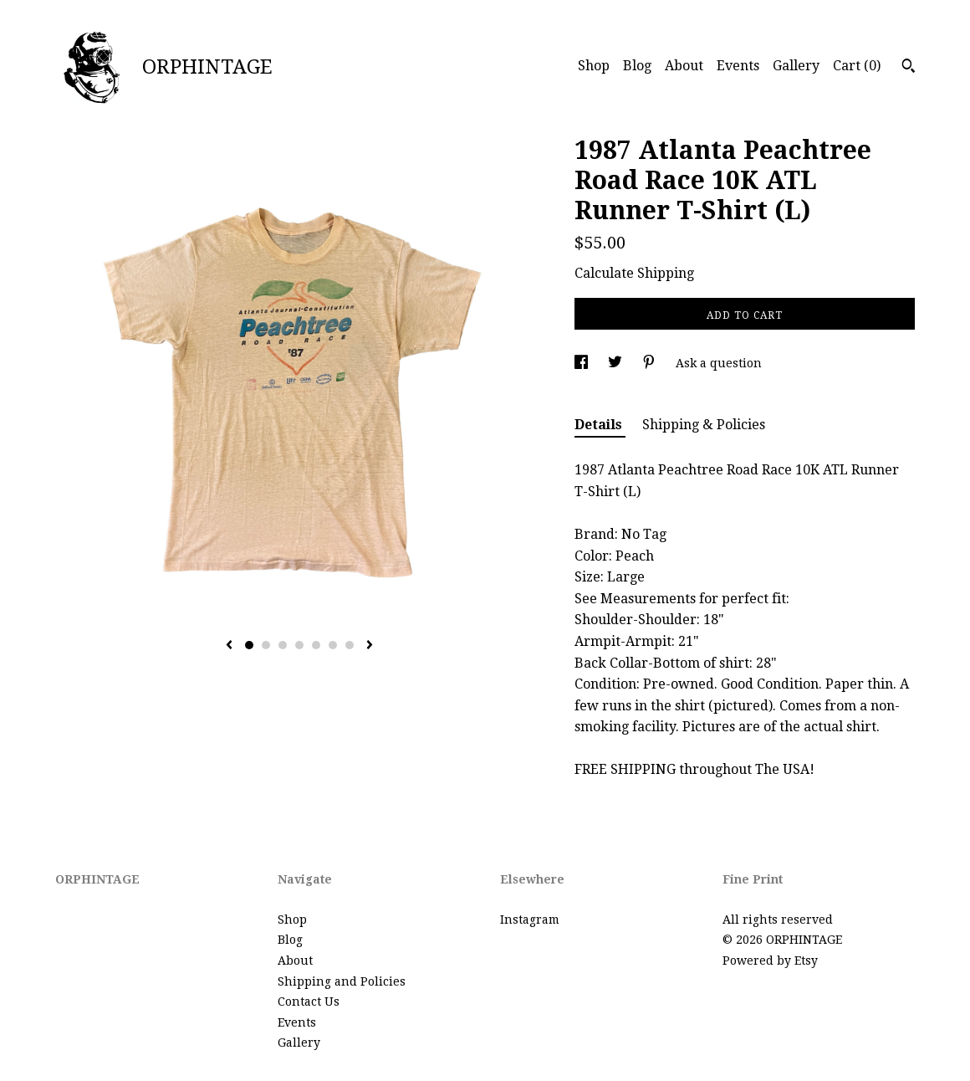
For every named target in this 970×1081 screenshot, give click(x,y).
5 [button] (316, 645)
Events (738, 66)
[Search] (908, 68)
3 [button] (282, 645)
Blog (637, 66)
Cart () (857, 66)
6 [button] (333, 645)
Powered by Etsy (770, 960)
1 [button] (249, 645)
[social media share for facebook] (582, 363)
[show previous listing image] (229, 646)
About (684, 66)
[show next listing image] (369, 646)
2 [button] (266, 645)
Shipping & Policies (703, 425)
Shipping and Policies (342, 981)
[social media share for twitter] (616, 363)
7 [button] (349, 645)
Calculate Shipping (634, 273)
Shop (594, 66)
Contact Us (309, 1001)
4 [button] (299, 645)
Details (599, 425)
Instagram (529, 919)
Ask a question (719, 363)
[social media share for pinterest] (650, 363)
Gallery (796, 66)
